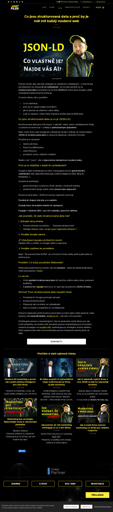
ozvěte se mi (52, 316)
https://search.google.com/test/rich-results (41, 240)
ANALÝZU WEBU (73, 2)
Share (22, 451)
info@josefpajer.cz (87, 2)
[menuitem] (78, 7)
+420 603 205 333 (100, 2)
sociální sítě (45, 327)
